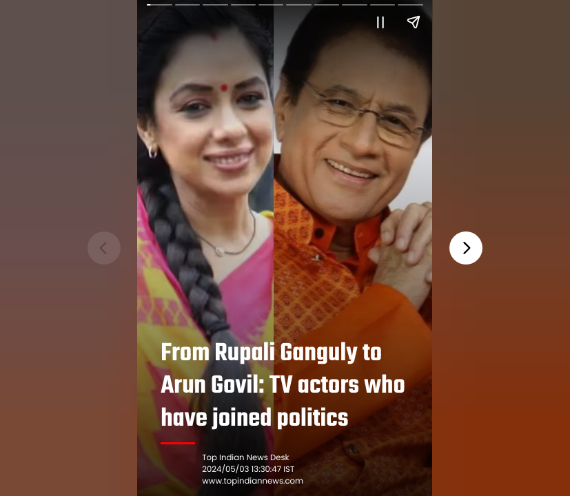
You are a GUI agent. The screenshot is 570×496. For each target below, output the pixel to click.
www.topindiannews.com (253, 481)
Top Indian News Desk (246, 458)
